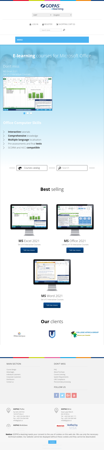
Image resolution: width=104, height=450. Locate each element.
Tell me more (29, 250)
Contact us (10, 382)
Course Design (11, 370)
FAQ (55, 370)
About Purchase (59, 372)
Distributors (10, 379)
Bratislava (20, 425)
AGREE (52, 442)
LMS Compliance (59, 379)
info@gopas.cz (18, 420)
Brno (66, 409)
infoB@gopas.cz (66, 420)
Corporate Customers (14, 377)
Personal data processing (62, 382)
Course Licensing (59, 374)
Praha (18, 409)
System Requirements (61, 377)
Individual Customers (13, 374)
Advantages (10, 372)
